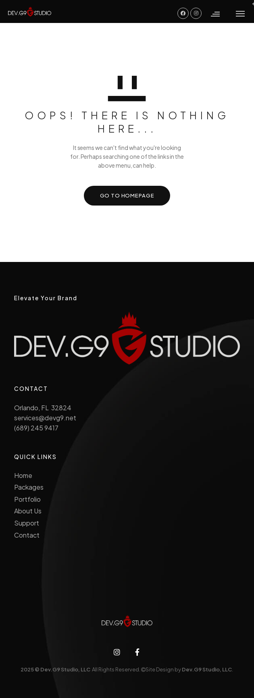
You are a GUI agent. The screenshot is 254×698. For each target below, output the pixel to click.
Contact (27, 535)
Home (23, 475)
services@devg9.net (45, 417)
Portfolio (27, 499)
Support (26, 523)
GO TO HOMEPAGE (127, 195)
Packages (29, 487)
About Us (28, 511)
